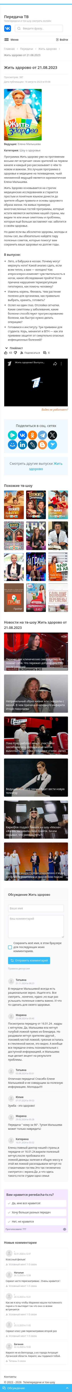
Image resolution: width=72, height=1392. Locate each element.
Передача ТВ (16, 16)
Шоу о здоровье (30, 150)
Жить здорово (47, 49)
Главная (9, 49)
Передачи (26, 49)
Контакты (10, 1376)
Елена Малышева (29, 144)
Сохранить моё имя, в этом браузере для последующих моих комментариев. (37, 947)
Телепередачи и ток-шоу (39, 1382)
